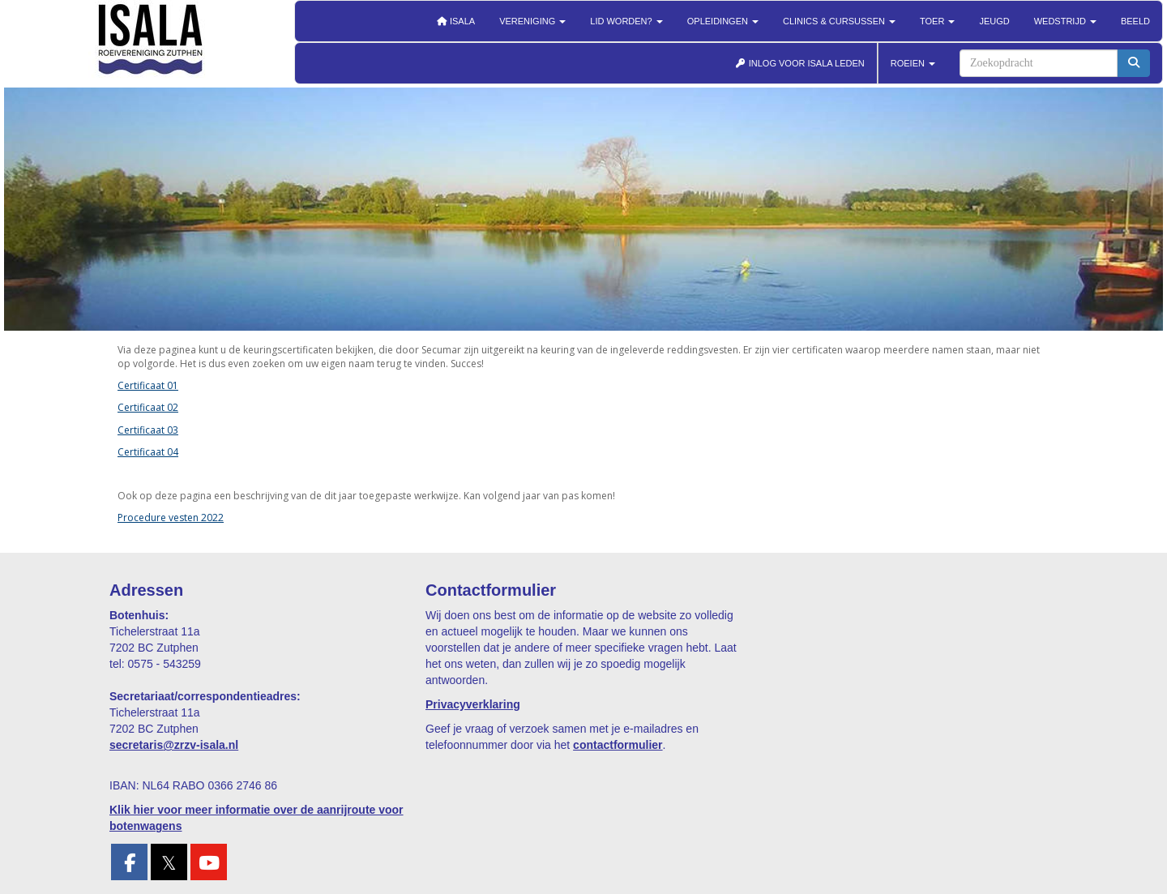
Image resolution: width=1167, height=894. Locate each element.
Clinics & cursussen (839, 21)
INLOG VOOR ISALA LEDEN (800, 63)
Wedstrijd (1065, 21)
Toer (937, 21)
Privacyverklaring (472, 704)
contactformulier (617, 744)
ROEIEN (913, 63)
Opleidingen (723, 21)
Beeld (1135, 21)
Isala (455, 21)
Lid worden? (626, 21)
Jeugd (994, 21)
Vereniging (532, 21)
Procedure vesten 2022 (171, 517)
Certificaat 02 (148, 407)
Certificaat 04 (148, 452)
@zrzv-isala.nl (173, 744)
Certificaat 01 (148, 385)
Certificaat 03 (148, 430)
